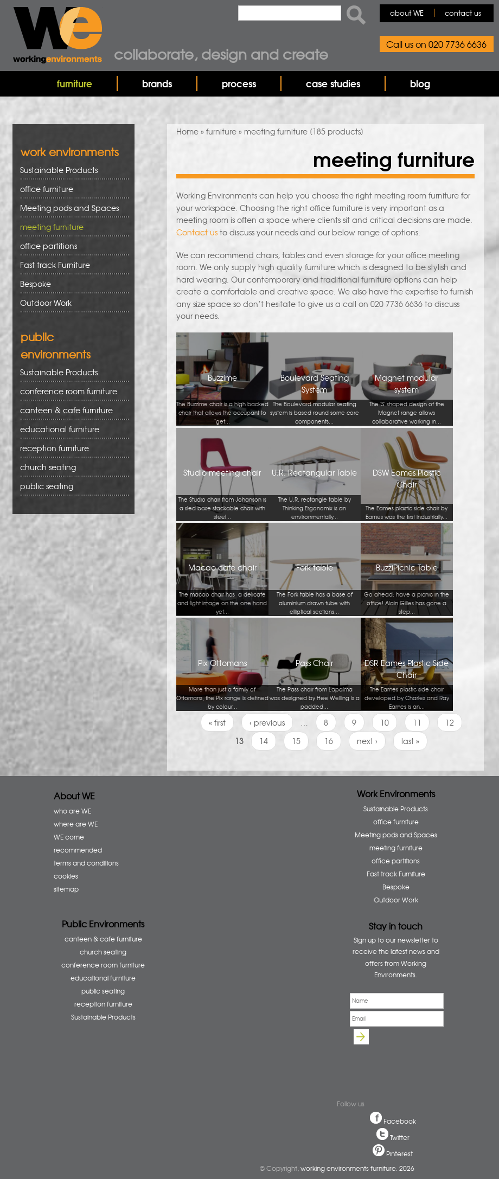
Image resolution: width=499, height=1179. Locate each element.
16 (328, 740)
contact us (463, 13)
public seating (70, 486)
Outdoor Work (46, 302)
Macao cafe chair (222, 588)
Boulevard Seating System (314, 398)
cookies (66, 876)
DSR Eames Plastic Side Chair (407, 683)
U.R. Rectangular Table (314, 493)
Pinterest (399, 1153)
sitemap (66, 889)
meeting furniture (70, 227)
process (239, 83)
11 (417, 722)
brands (157, 83)
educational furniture (70, 429)
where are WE (76, 824)
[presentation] (400, 1063)
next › (367, 740)
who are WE (72, 811)
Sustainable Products (59, 169)
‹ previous (267, 722)
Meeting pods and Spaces (70, 208)
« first (217, 722)
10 (384, 722)
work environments (70, 151)
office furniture (70, 189)
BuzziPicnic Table (407, 588)
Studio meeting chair (222, 493)
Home (187, 131)
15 (296, 740)
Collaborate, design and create (221, 53)
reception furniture (70, 448)
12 (449, 722)
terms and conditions (86, 863)
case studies (333, 83)
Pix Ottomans (222, 683)
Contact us (196, 232)
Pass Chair (314, 683)
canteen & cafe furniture (70, 410)
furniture (74, 83)
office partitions (70, 246)
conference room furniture (70, 391)
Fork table (314, 588)
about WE (407, 13)
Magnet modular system (407, 398)
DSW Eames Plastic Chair (407, 493)
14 (263, 740)
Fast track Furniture (55, 264)
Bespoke (35, 283)
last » (410, 740)
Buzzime (222, 398)
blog (420, 83)
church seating (48, 467)
